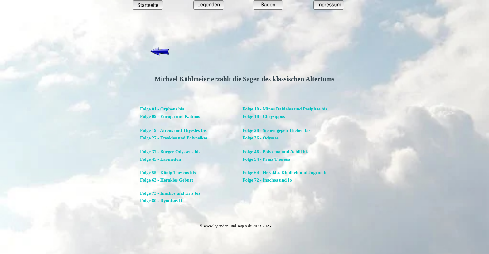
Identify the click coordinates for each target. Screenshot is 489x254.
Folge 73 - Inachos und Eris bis (170, 193)
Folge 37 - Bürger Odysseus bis (170, 151)
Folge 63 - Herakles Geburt (166, 180)
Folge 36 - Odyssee (261, 137)
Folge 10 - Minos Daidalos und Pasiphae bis (285, 108)
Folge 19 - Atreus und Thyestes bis (173, 130)
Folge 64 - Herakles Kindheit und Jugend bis (286, 172)
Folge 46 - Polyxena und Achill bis (276, 151)
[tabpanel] (244, 79)
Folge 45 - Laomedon (160, 159)
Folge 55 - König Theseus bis (168, 172)
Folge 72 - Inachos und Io (267, 180)
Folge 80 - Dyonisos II (161, 200)
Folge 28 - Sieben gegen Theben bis (277, 130)
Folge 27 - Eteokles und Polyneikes (173, 137)
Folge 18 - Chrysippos (264, 116)
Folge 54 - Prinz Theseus (266, 159)
